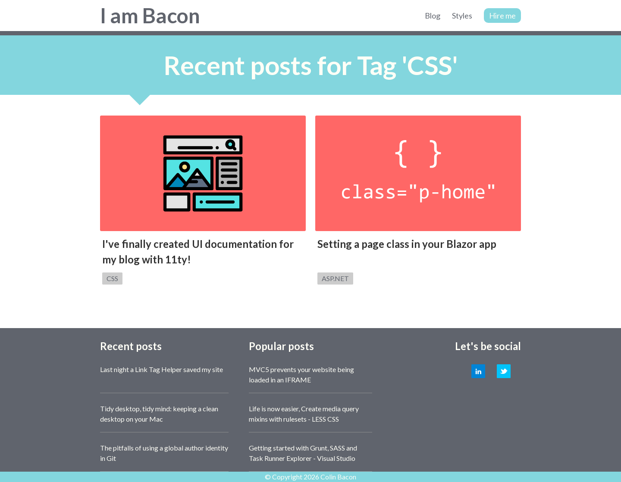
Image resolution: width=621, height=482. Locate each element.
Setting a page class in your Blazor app (406, 244)
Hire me (502, 15)
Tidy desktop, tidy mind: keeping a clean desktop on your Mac (159, 413)
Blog (432, 15)
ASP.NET (335, 278)
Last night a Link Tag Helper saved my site (161, 369)
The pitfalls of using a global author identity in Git (164, 453)
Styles (462, 15)
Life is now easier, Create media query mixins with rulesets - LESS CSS (304, 413)
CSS (112, 278)
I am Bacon (150, 15)
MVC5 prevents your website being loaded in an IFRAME (301, 374)
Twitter (504, 371)
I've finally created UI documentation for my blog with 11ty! (198, 252)
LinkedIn (478, 371)
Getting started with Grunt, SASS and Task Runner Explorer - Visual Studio (303, 453)
